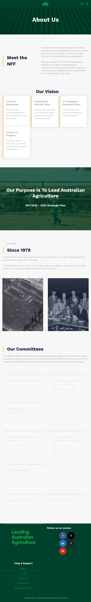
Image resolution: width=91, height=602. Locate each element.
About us (23, 568)
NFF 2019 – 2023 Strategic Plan (45, 205)
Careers (23, 573)
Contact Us (23, 578)
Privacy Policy (23, 583)
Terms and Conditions (23, 588)
